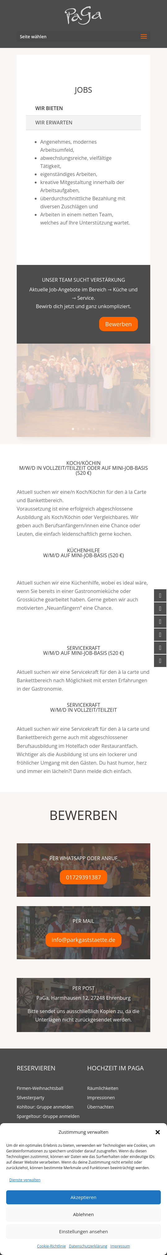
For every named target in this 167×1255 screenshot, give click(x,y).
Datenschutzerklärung (88, 1246)
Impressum (120, 1246)
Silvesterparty (30, 1097)
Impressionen (101, 1097)
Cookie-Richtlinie (51, 1246)
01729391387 (83, 877)
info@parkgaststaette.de (83, 939)
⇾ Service (83, 297)
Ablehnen (83, 1214)
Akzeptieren (83, 1197)
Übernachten (100, 1107)
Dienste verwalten (25, 1180)
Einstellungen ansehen (83, 1231)
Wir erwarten (54, 122)
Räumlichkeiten (102, 1088)
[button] (158, 1132)
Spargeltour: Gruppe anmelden (48, 1116)
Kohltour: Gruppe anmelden (45, 1107)
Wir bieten (49, 108)
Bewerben (118, 324)
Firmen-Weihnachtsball (40, 1088)
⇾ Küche (117, 289)
